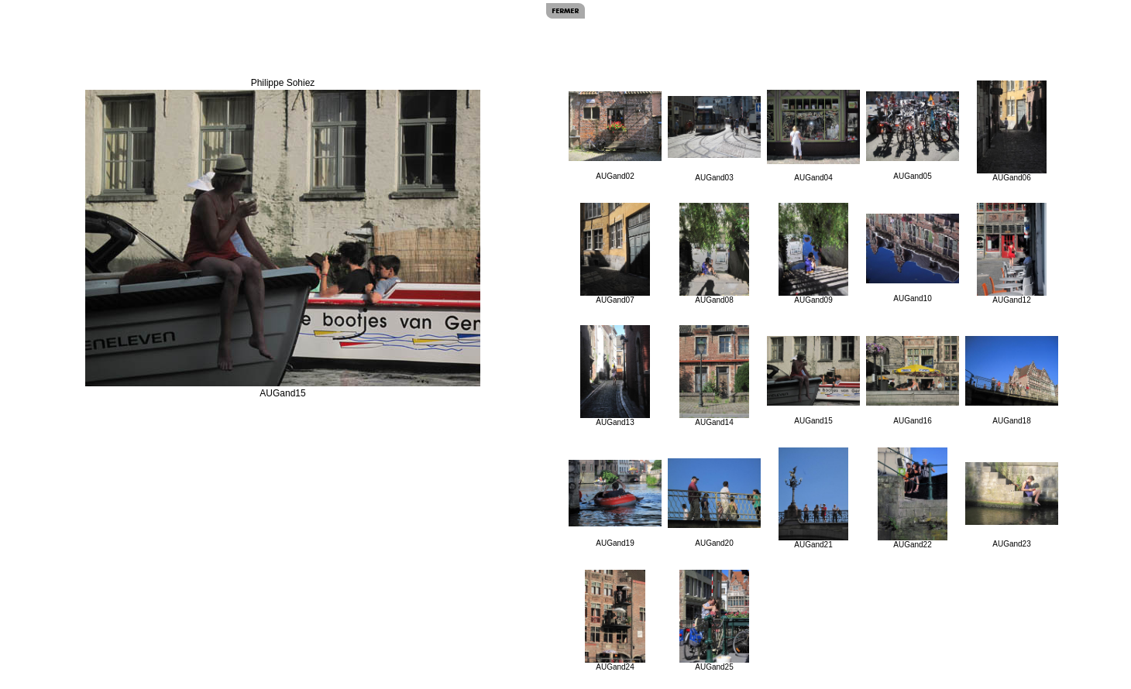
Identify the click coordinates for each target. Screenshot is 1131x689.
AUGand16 (912, 380)
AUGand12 (1012, 253)
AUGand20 (714, 502)
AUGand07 (615, 253)
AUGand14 (714, 376)
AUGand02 (615, 135)
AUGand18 (1011, 380)
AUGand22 (912, 498)
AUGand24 (615, 620)
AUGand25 (714, 620)
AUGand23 (1011, 505)
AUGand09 (813, 253)
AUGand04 (813, 136)
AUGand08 (714, 253)
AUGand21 (813, 498)
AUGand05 (912, 135)
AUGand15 (813, 380)
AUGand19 (615, 503)
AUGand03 (714, 139)
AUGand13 (615, 376)
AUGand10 (912, 258)
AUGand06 (1012, 131)
